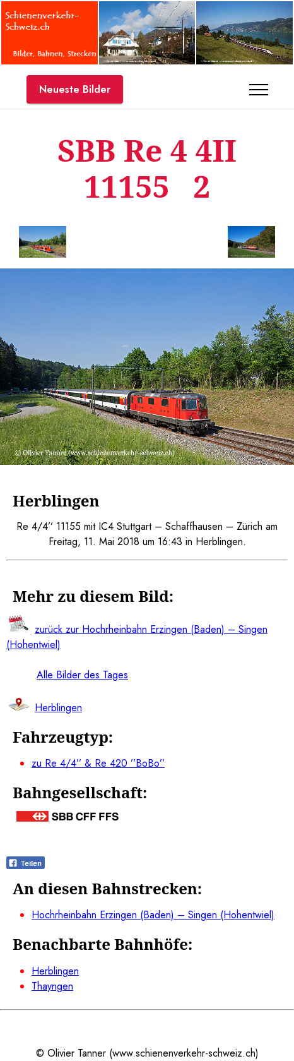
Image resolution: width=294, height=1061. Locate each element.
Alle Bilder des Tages (82, 675)
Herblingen (55, 971)
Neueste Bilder (74, 89)
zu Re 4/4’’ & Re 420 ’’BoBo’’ (98, 763)
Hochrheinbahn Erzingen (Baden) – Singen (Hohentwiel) (153, 915)
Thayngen (52, 986)
